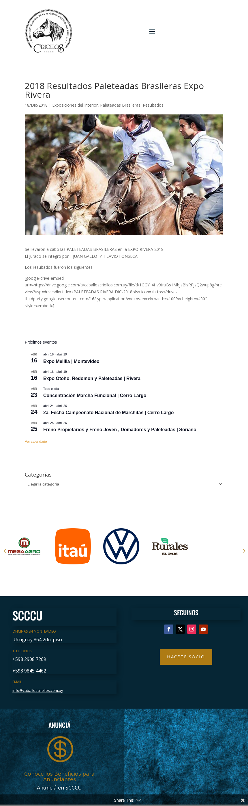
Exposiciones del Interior (75, 105)
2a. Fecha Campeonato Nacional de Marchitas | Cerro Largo (108, 412)
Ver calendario (36, 442)
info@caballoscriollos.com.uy (37, 690)
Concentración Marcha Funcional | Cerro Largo (94, 395)
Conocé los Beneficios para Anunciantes (59, 776)
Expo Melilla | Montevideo (71, 361)
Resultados (153, 105)
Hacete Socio (186, 656)
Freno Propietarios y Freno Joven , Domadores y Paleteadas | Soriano (119, 429)
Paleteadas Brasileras (120, 105)
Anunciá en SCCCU (59, 787)
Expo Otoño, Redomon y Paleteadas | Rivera (91, 378)
